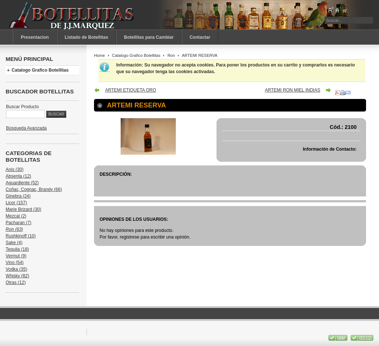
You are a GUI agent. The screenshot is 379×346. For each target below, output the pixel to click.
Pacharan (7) (18, 222)
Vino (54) (14, 262)
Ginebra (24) (18, 196)
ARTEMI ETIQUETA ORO (130, 90)
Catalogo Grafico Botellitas (136, 55)
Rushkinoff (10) (21, 236)
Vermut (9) (16, 255)
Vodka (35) (16, 269)
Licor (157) (16, 202)
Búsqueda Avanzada (26, 128)
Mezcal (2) (16, 216)
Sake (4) (14, 242)
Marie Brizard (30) (23, 209)
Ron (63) (14, 229)
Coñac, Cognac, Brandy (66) (34, 189)
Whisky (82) (17, 275)
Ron (171, 55)
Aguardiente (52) (22, 182)
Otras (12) (16, 282)
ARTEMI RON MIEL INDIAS (292, 90)
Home (99, 55)
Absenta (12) (18, 176)
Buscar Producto (22, 106)
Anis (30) (14, 169)
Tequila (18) (17, 249)
